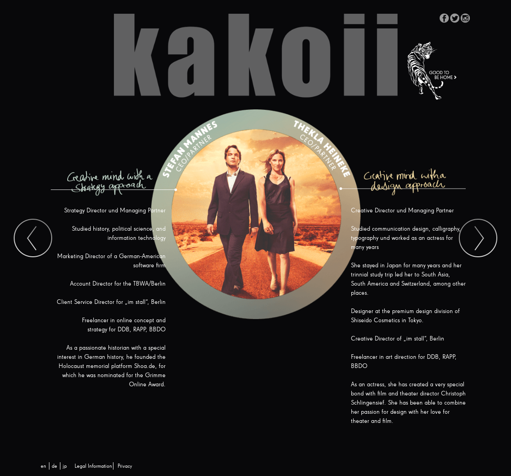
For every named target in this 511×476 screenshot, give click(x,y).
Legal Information (93, 466)
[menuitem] (43, 466)
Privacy (125, 466)
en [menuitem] (43, 466)
